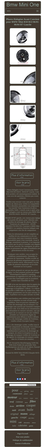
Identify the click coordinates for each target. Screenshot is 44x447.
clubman (19, 402)
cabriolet (22, 425)
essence (25, 398)
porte (31, 426)
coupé (23, 417)
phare (26, 394)
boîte (14, 426)
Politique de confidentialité (23, 440)
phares (26, 402)
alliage (32, 414)
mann (24, 413)
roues (31, 398)
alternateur (27, 422)
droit (32, 391)
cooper (31, 405)
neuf (12, 401)
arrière (20, 405)
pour (15, 390)
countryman (17, 394)
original (14, 414)
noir (14, 410)
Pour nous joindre (22, 437)
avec (36, 398)
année (31, 394)
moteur (12, 397)
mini (13, 421)
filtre (33, 401)
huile (30, 409)
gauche (14, 417)
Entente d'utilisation (22, 443)
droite (12, 406)
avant (21, 409)
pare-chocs (31, 418)
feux (21, 391)
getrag (26, 391)
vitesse (34, 422)
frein (20, 398)
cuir (20, 422)
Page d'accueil (22, 434)
